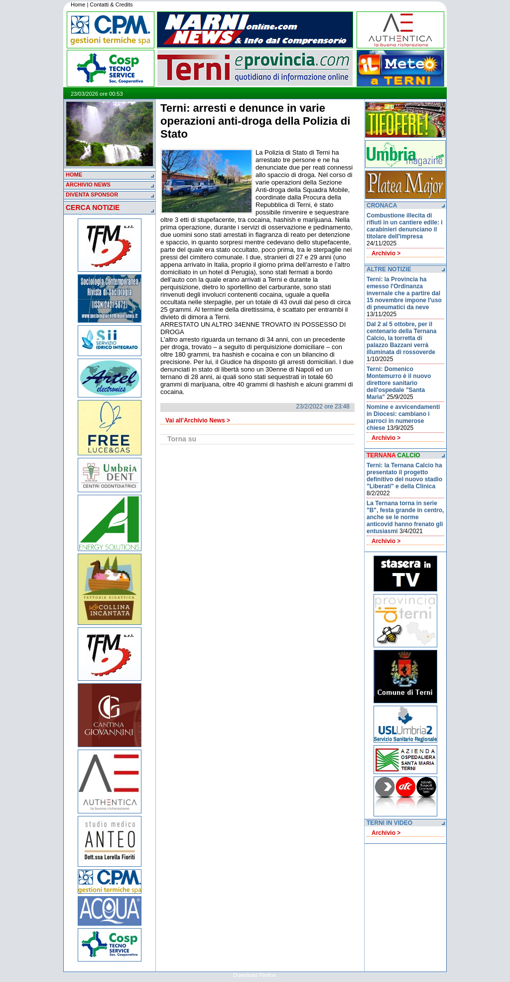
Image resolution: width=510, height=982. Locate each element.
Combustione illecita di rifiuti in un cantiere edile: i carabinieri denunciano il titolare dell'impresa (405, 226)
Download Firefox (254, 975)
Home (78, 4)
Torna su (181, 439)
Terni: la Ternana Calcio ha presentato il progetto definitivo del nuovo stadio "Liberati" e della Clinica (404, 476)
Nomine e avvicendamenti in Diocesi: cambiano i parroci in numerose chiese (403, 417)
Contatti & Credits (111, 4)
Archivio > (386, 253)
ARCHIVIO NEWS (88, 185)
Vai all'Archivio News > (197, 420)
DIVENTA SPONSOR (92, 194)
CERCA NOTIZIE (93, 207)
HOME (74, 175)
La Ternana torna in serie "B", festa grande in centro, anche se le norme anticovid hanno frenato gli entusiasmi (405, 517)
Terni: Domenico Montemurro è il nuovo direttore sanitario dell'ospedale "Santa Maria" (399, 383)
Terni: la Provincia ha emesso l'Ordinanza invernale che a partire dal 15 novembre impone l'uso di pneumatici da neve (404, 293)
